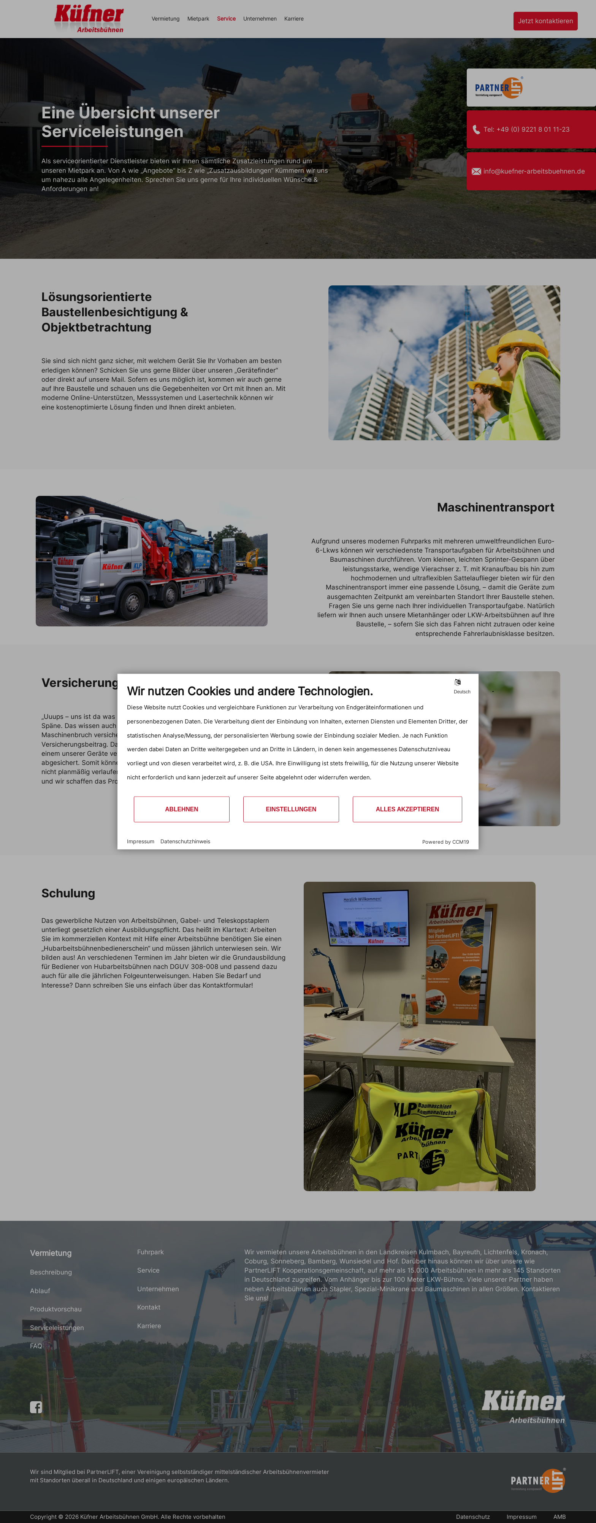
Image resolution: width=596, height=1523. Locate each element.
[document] (298, 740)
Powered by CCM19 (445, 841)
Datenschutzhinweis (185, 841)
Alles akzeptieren (407, 809)
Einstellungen (291, 809)
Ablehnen (181, 809)
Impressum (140, 841)
